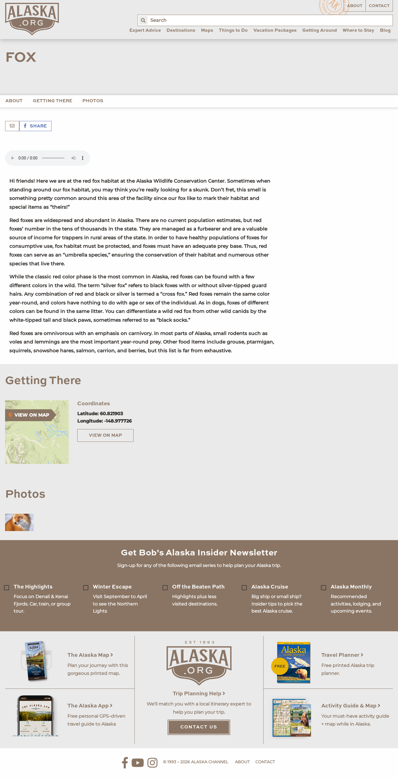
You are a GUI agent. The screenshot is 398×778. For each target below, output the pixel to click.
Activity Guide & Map (350, 706)
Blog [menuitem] (385, 30)
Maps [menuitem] (207, 30)
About (354, 6)
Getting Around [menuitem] (319, 30)
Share (35, 126)
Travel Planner (342, 655)
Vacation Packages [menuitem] (275, 30)
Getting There (52, 101)
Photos (92, 101)
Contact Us (198, 727)
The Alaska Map (90, 655)
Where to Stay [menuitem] (358, 30)
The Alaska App (90, 706)
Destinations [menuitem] (180, 30)
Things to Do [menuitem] (233, 30)
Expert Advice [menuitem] (145, 30)
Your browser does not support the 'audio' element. (47, 158)
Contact (379, 6)
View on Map (105, 435)
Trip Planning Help (199, 693)
